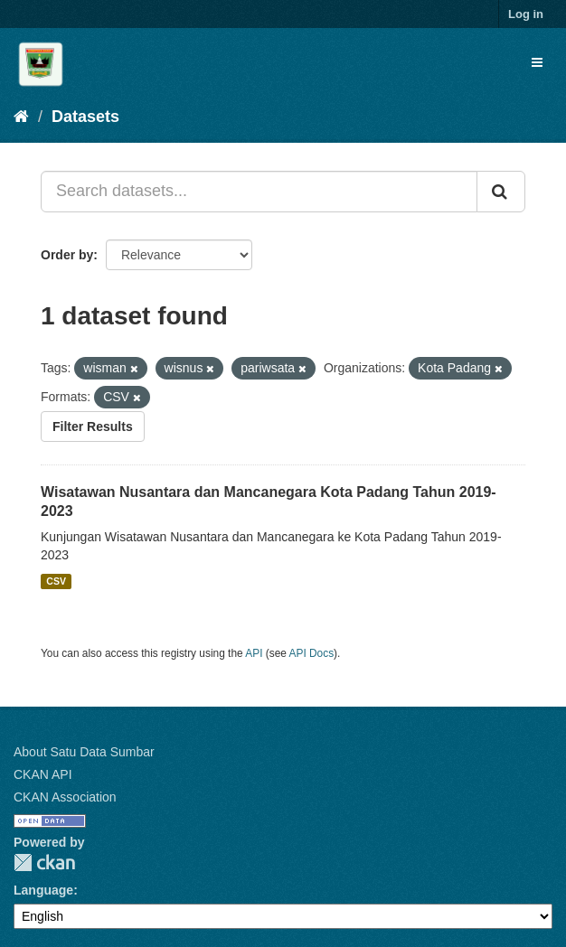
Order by (67, 255)
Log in (525, 14)
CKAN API (43, 774)
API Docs (312, 653)
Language (43, 890)
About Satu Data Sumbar (84, 752)
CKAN (44, 862)
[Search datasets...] (259, 191)
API (253, 653)
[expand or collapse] (537, 62)
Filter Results (92, 426)
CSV (56, 581)
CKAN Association (65, 797)
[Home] (21, 117)
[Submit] (500, 191)
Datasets (85, 117)
